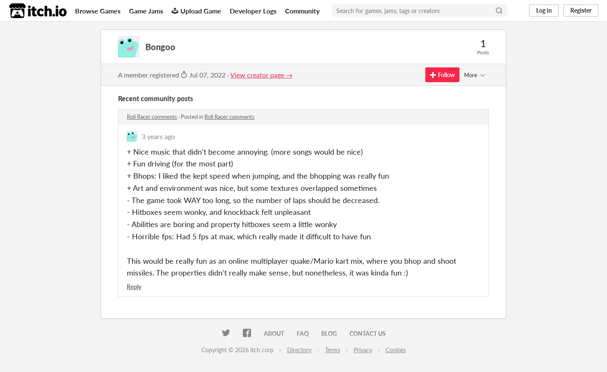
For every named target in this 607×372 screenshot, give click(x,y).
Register (580, 10)
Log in (544, 10)
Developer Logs (253, 11)
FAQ (303, 333)
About (274, 333)
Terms (332, 349)
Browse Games (98, 11)
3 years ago (158, 136)
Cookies (396, 349)
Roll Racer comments (152, 116)
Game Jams (146, 11)
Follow (442, 74)
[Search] (499, 10)
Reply (134, 286)
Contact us (367, 333)
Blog (329, 333)
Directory (299, 349)
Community (302, 11)
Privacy (363, 349)
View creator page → (261, 75)
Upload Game (196, 11)
